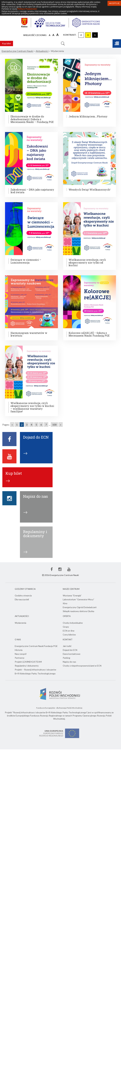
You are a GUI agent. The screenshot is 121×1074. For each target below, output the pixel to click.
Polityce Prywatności (27, 9)
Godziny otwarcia (23, 595)
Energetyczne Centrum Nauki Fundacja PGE (36, 646)
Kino (65, 603)
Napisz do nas (69, 661)
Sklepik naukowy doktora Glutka (78, 611)
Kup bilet (6, 43)
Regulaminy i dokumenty (27, 665)
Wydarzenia (20, 622)
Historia (18, 650)
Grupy (66, 626)
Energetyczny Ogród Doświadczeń (80, 607)
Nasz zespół (21, 654)
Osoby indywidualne (73, 622)
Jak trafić (67, 646)
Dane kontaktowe (71, 654)
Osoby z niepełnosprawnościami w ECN (82, 665)
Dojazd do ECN (70, 650)
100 (54, 424)
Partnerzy (19, 657)
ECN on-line (68, 630)
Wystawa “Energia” (72, 595)
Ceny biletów (69, 634)
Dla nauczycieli (22, 599)
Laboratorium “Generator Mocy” (78, 599)
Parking (66, 657)
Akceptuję (114, 3)
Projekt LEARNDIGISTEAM (28, 661)
